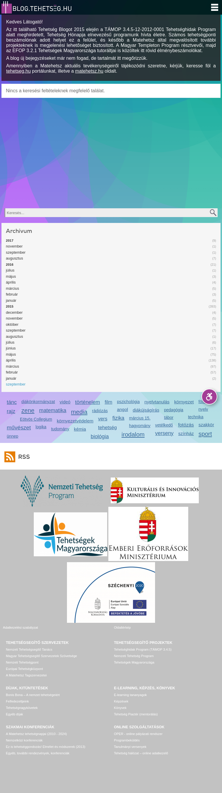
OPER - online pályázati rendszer (138, 734)
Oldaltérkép (122, 627)
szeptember (16, 252)
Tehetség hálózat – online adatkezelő (141, 753)
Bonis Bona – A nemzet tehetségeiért (33, 695)
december (14, 312)
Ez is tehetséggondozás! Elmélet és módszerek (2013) (45, 746)
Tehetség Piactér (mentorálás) (136, 714)
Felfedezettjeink (17, 701)
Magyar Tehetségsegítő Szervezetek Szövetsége (41, 656)
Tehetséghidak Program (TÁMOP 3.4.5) (142, 649)
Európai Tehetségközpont (24, 669)
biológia (100, 436)
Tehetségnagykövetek (22, 708)
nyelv (203, 409)
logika (41, 426)
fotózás (186, 425)
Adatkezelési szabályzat (20, 627)
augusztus (14, 258)
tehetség (107, 427)
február (12, 294)
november (14, 246)
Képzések (121, 701)
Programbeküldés (127, 740)
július (10, 270)
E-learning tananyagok (130, 695)
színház (186, 433)
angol (122, 409)
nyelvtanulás (156, 401)
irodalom (133, 434)
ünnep (12, 436)
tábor (168, 417)
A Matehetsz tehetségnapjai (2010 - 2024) (36, 734)
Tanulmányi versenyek (130, 746)
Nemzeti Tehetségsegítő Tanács (29, 649)
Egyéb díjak (14, 714)
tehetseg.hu (18, 71)
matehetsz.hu (89, 71)
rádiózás (100, 410)
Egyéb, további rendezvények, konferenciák (37, 753)
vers (102, 419)
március (12, 288)
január (11, 300)
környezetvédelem (75, 420)
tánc (12, 402)
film (108, 402)
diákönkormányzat (38, 401)
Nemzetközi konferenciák (24, 740)
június (11, 348)
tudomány (60, 429)
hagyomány (140, 425)
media (79, 411)
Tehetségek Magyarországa (134, 662)
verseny (164, 433)
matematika (52, 410)
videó (65, 401)
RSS (22, 456)
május (11, 276)
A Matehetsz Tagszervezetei (26, 675)
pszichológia (128, 401)
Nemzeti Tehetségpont (22, 662)
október (12, 324)
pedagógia (173, 409)
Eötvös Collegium (36, 419)
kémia (80, 429)
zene (27, 410)
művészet (19, 427)
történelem (87, 402)
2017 (10, 240)
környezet (184, 401)
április (11, 282)
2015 (10, 306)
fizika (118, 418)
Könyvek (120, 708)
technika (195, 417)
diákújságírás (146, 409)
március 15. (140, 418)
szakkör (206, 424)
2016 (10, 264)
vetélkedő (164, 425)
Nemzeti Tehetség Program (134, 656)
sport (205, 433)
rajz (11, 411)
